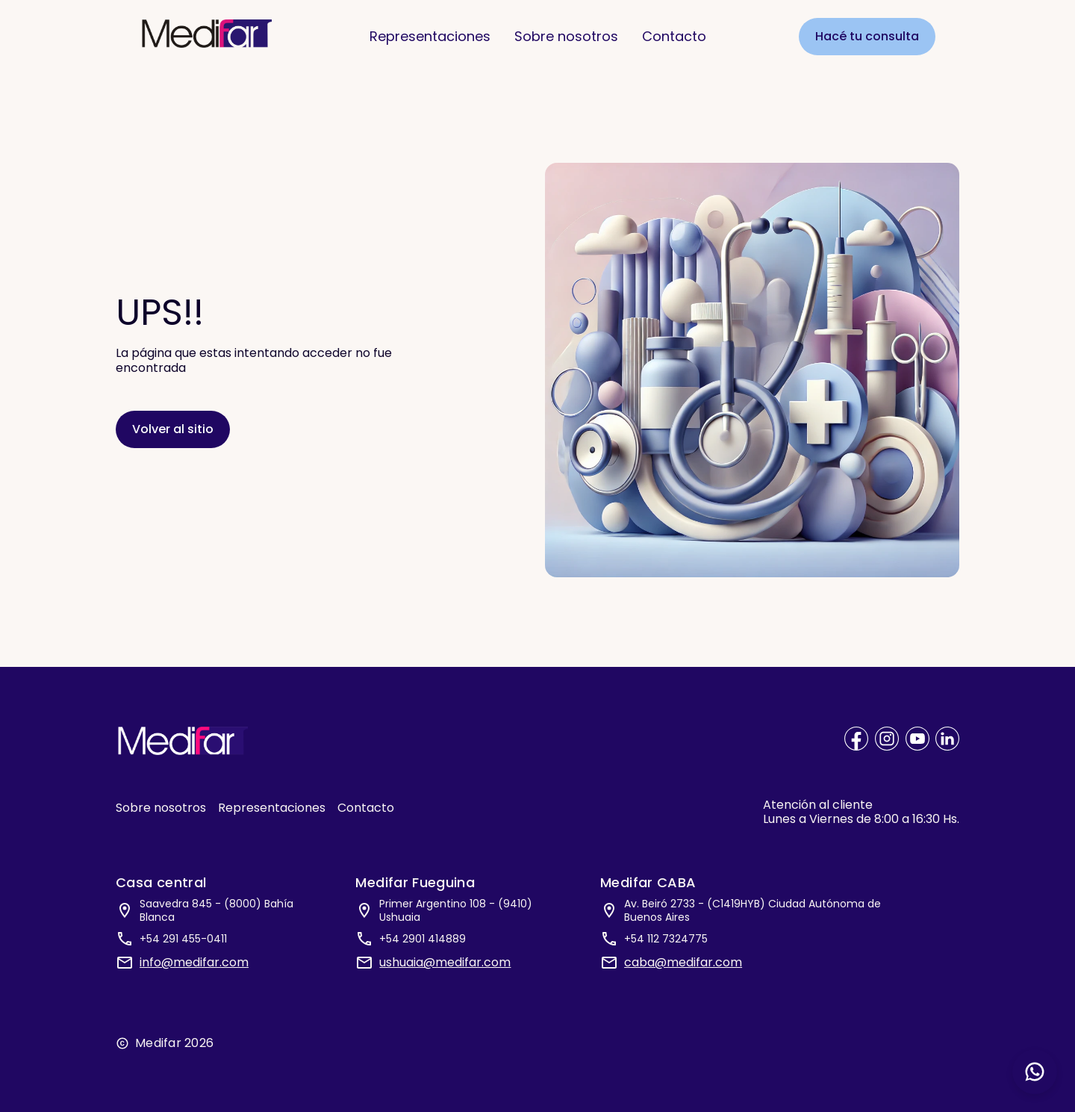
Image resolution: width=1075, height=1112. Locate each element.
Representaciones (430, 35)
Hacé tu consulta (867, 35)
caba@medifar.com (683, 962)
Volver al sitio (173, 429)
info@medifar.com (194, 962)
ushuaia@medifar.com (445, 962)
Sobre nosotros (566, 35)
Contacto (674, 35)
